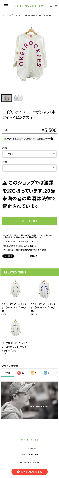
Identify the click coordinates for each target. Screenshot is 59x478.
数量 (4, 161)
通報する (33, 256)
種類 (4, 148)
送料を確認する (30, 245)
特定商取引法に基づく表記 (29, 454)
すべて (7, 372)
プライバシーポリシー (29, 448)
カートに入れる (29, 221)
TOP (3, 15)
